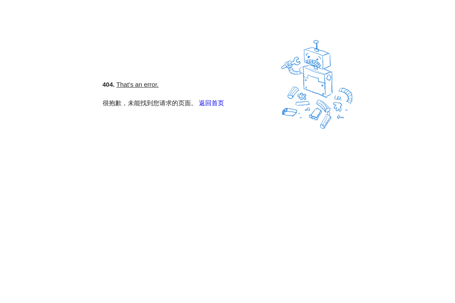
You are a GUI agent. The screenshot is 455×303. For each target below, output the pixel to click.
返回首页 (211, 102)
